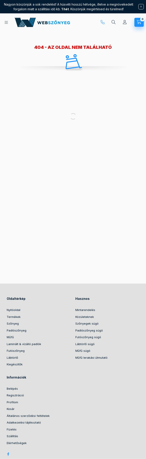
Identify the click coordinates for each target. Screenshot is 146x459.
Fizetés (12, 429)
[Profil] (124, 22)
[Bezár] (141, 6)
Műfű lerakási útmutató (91, 357)
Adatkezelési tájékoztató (24, 422)
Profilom (12, 402)
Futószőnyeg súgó (88, 337)
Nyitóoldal (13, 310)
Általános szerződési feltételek (28, 416)
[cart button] (139, 22)
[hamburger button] (6, 22)
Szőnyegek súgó (87, 323)
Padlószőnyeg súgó (89, 330)
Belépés (12, 388)
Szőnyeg (13, 323)
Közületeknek (84, 317)
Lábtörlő (12, 357)
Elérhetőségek (17, 443)
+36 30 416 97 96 (102, 22)
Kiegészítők (15, 364)
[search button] (113, 22)
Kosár (11, 409)
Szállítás (12, 436)
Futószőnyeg (16, 350)
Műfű (10, 337)
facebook (8, 454)
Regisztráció (15, 395)
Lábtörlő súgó (85, 344)
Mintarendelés (85, 310)
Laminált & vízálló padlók (24, 344)
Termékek (14, 317)
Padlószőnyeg (16, 330)
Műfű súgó (82, 350)
